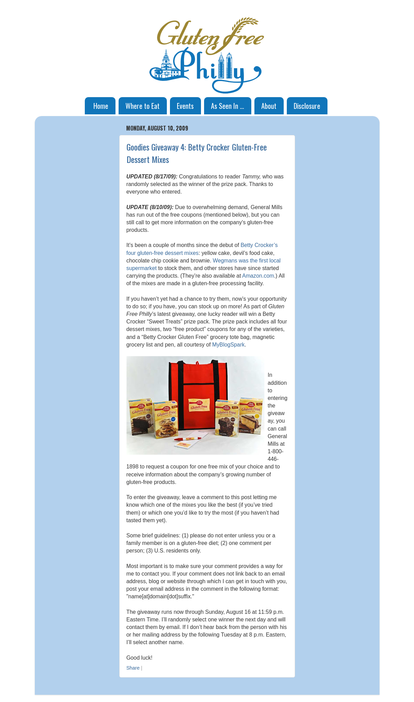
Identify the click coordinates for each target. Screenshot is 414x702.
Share (133, 668)
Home (100, 106)
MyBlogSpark (228, 345)
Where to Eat (142, 106)
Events (185, 106)
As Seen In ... (227, 106)
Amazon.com (258, 276)
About (268, 106)
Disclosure (307, 106)
